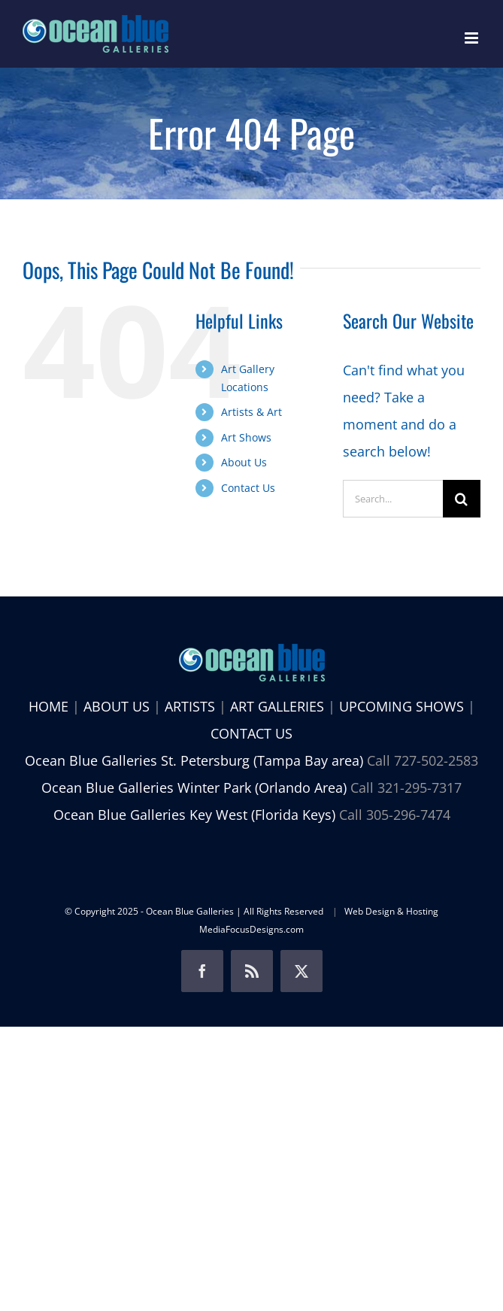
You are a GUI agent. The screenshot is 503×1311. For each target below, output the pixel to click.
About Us (244, 462)
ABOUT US (116, 706)
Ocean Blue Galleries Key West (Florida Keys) (194, 815)
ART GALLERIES (277, 706)
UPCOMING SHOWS (401, 706)
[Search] (461, 498)
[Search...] (393, 498)
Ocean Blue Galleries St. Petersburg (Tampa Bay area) (194, 760)
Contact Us (248, 488)
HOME (48, 706)
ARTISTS (190, 706)
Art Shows (246, 437)
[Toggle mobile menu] (472, 38)
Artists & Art (251, 412)
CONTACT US (251, 733)
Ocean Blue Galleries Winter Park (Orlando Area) (194, 787)
